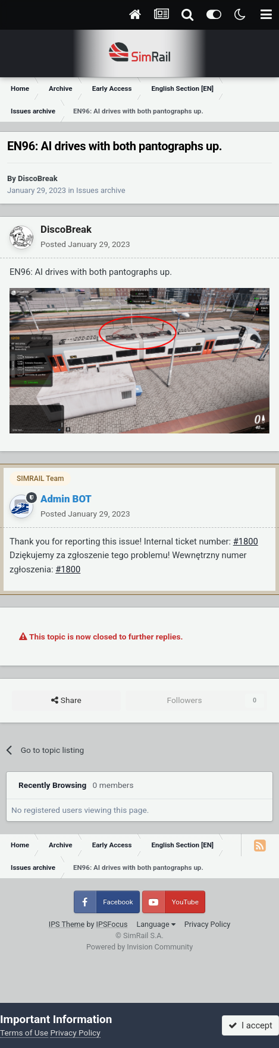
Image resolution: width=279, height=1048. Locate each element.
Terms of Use (24, 1032)
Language (155, 924)
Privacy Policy (207, 924)
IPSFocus (112, 924)
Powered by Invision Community (139, 946)
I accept (250, 1025)
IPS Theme (67, 924)
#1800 (245, 541)
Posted (85, 244)
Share (66, 700)
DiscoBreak (38, 178)
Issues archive (101, 190)
